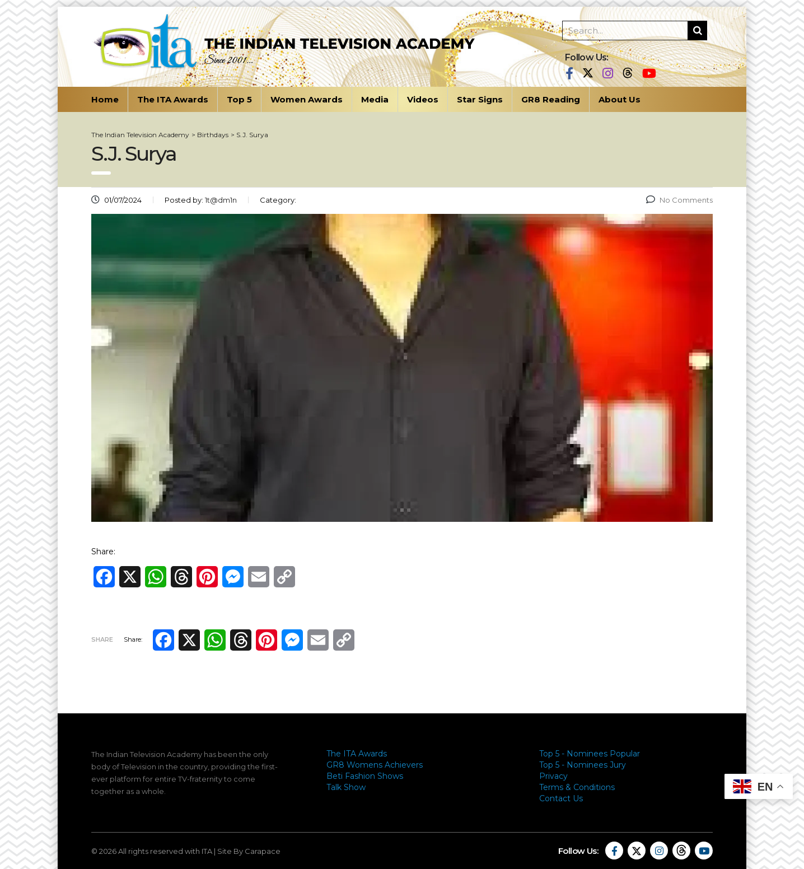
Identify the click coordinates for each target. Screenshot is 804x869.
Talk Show (346, 787)
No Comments (679, 199)
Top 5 (239, 99)
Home (105, 99)
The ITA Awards (172, 99)
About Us (620, 99)
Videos (422, 99)
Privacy (553, 776)
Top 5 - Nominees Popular (589, 754)
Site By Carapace (249, 851)
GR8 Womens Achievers (374, 765)
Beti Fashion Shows (364, 776)
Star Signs (480, 99)
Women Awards (306, 99)
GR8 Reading (550, 99)
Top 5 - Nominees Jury (582, 765)
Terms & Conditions (577, 787)
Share (102, 639)
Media (375, 99)
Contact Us (561, 798)
